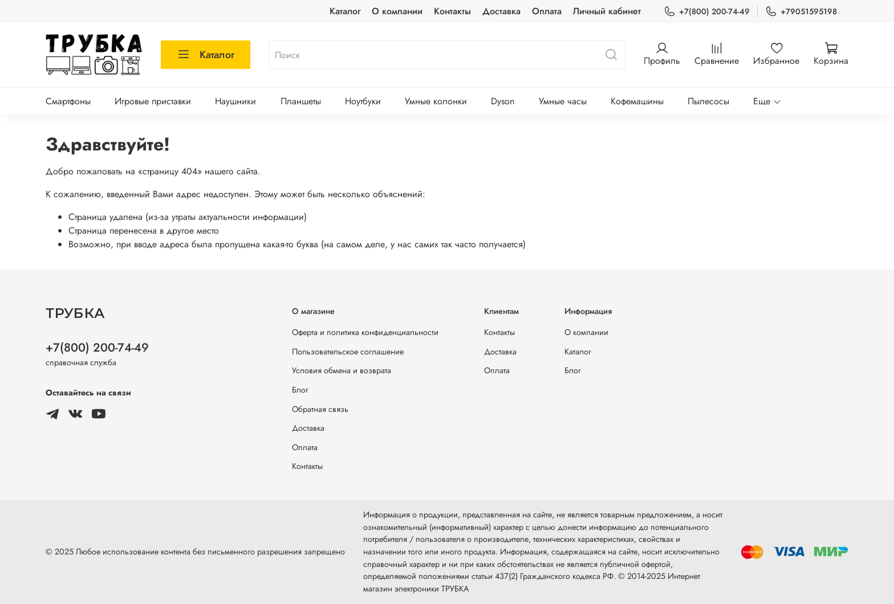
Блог (300, 389)
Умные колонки (436, 101)
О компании (397, 11)
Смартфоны (68, 101)
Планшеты (301, 101)
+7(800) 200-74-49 (707, 12)
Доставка (501, 11)
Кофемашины (637, 101)
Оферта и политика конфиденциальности (365, 332)
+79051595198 (801, 12)
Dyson (502, 101)
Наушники (235, 101)
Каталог (345, 11)
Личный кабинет (607, 11)
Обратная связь (320, 409)
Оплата (547, 11)
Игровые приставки (153, 101)
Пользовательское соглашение (348, 351)
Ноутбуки (363, 101)
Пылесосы (708, 101)
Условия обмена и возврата (341, 370)
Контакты (452, 11)
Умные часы (563, 101)
